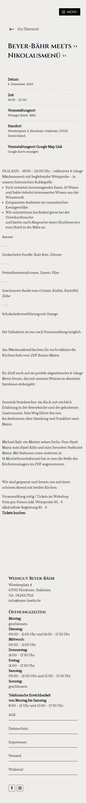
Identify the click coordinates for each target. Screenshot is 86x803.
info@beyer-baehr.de (25, 601)
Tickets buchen (13, 513)
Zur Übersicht (28, 29)
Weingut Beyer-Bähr (22, 115)
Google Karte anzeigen (23, 151)
